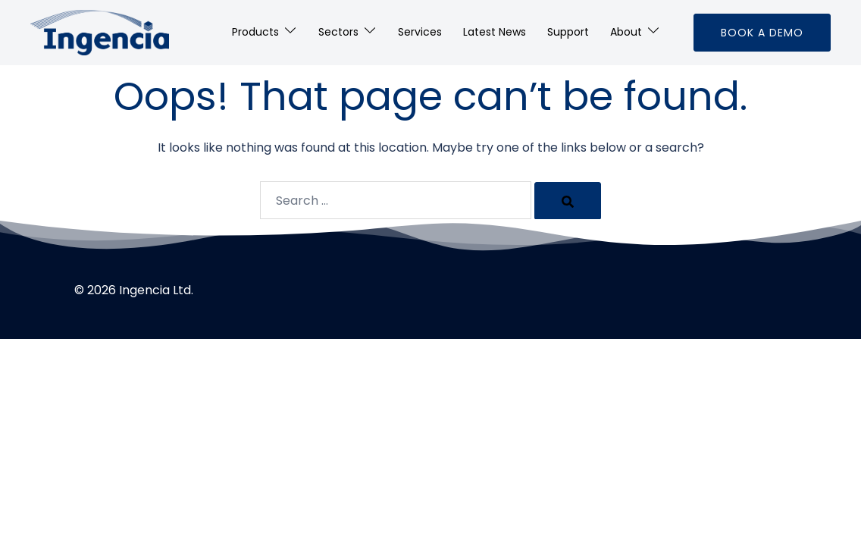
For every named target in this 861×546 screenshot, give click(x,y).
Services (420, 31)
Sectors (338, 31)
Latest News (494, 31)
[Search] (567, 201)
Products (255, 31)
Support (568, 31)
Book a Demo (762, 32)
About (626, 31)
